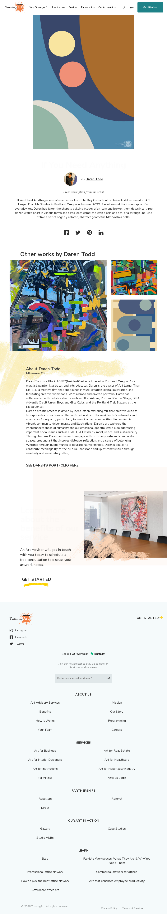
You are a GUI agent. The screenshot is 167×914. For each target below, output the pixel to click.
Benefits (45, 712)
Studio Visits (45, 838)
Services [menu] (73, 7)
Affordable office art (45, 890)
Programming (117, 721)
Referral (116, 799)
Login (131, 7)
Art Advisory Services (45, 703)
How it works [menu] (58, 7)
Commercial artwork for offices (116, 872)
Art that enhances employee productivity (117, 881)
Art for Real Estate (117, 751)
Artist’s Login (117, 778)
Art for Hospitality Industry (117, 769)
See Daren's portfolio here (52, 465)
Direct (45, 808)
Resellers (45, 799)
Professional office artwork (45, 872)
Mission (117, 703)
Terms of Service (132, 908)
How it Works (45, 721)
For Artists (45, 778)
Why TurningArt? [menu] (38, 7)
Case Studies (117, 829)
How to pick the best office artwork (45, 881)
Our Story (116, 712)
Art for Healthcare (116, 760)
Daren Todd (94, 179)
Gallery (45, 829)
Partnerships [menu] (88, 7)
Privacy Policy (109, 908)
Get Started (150, 7)
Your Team (45, 730)
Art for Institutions (45, 769)
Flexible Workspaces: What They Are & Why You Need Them (116, 861)
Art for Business (45, 751)
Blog (45, 859)
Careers (117, 730)
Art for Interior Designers (45, 760)
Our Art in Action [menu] (107, 7)
